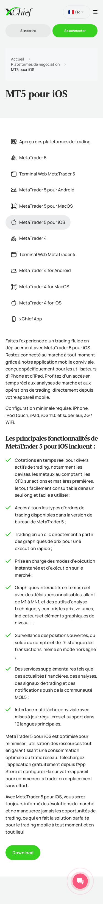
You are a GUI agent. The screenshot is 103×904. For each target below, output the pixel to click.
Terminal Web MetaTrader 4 (43, 254)
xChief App (26, 319)
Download (23, 853)
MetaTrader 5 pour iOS (38, 222)
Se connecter (75, 30)
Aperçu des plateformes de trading (51, 142)
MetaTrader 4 (29, 238)
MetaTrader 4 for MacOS (40, 287)
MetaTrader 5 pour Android (42, 190)
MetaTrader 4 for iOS (36, 303)
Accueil (17, 59)
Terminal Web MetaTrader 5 (43, 174)
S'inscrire (28, 30)
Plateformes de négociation (35, 64)
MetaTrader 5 (28, 158)
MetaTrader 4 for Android (41, 270)
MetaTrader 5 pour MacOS (42, 206)
